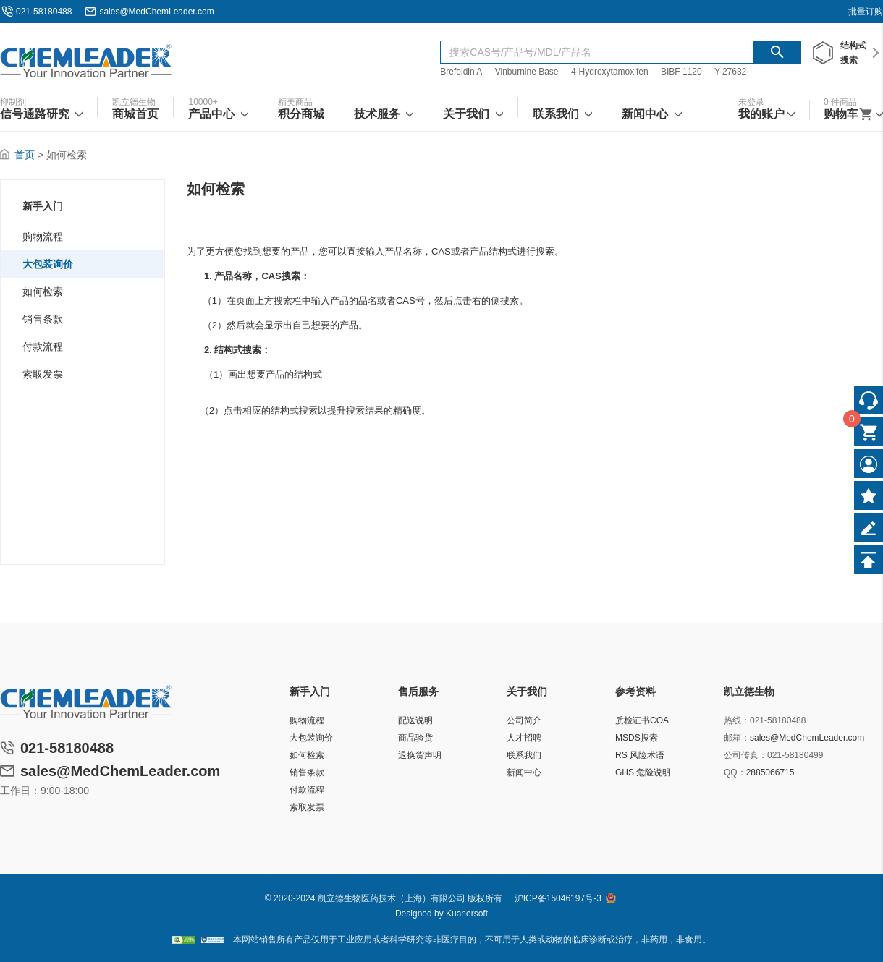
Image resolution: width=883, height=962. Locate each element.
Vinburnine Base (527, 72)
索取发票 (42, 374)
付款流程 (42, 346)
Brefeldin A (461, 72)
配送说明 (415, 720)
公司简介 (524, 720)
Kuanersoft (467, 913)
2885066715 (770, 772)
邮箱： (737, 738)
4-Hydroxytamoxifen (609, 72)
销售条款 (42, 319)
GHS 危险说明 (643, 772)
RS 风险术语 (639, 755)
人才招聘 (524, 738)
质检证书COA (642, 720)
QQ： (735, 772)
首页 (24, 155)
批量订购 (865, 12)
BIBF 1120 (682, 72)
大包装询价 (47, 264)
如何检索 (42, 291)
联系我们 (524, 755)
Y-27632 (730, 72)
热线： (737, 720)
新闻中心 (524, 772)
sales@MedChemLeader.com (156, 12)
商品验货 (415, 738)
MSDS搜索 (636, 738)
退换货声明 (420, 755)
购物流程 (42, 236)
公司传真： (745, 755)
